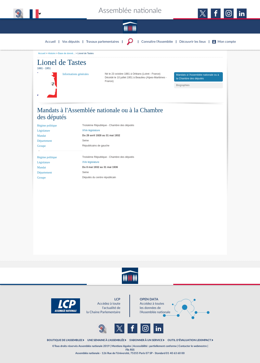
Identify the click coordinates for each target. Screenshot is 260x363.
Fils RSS (130, 350)
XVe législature (90, 162)
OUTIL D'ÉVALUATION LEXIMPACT (189, 340)
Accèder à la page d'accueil (49, 39)
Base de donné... (66, 53)
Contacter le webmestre (193, 346)
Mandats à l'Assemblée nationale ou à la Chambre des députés (197, 76)
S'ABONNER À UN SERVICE (145, 340)
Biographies (183, 85)
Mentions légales (121, 346)
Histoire (51, 53)
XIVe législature (91, 130)
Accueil (41, 53)
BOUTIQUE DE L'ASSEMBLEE (64, 340)
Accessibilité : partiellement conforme (155, 346)
